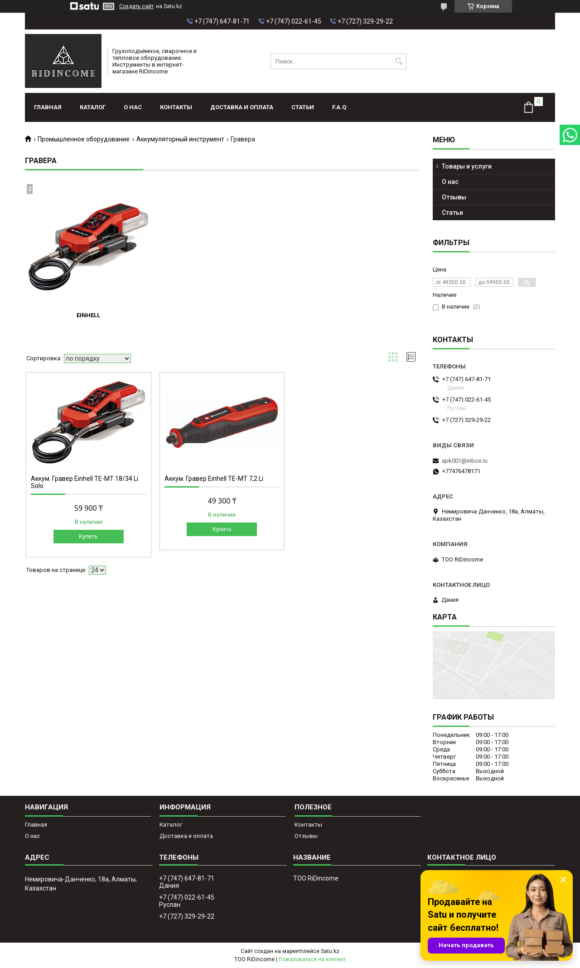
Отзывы (454, 197)
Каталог (93, 107)
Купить (88, 536)
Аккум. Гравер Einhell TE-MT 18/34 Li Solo (84, 482)
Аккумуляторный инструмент (180, 139)
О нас (133, 107)
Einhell (88, 315)
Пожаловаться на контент (312, 959)
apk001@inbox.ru (465, 460)
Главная (48, 107)
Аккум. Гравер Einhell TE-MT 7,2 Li (213, 478)
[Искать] (398, 61)
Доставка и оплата (241, 107)
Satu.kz (330, 951)
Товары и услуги (467, 166)
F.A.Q (339, 107)
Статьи (302, 107)
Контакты (176, 107)
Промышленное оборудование (84, 139)
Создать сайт (136, 6)
